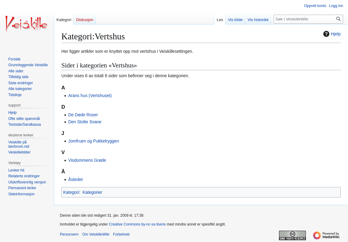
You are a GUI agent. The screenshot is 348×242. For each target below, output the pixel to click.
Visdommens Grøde (87, 160)
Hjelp (331, 34)
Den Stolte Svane (84, 121)
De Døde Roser (83, 114)
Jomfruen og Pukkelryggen (93, 141)
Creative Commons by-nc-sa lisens (137, 224)
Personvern (69, 234)
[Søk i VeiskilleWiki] (308, 19)
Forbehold (121, 234)
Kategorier (92, 192)
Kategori (71, 192)
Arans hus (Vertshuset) (89, 95)
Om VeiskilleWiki (95, 234)
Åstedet (75, 179)
